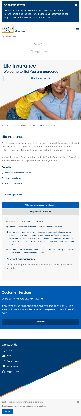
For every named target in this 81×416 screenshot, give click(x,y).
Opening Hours (12, 361)
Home (6, 125)
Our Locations (12, 366)
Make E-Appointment (40, 78)
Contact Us (40, 322)
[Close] (75, 5)
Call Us (40, 44)
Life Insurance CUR (47, 125)
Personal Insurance (29, 125)
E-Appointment (40, 51)
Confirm (7, 411)
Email (8, 356)
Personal (15, 125)
